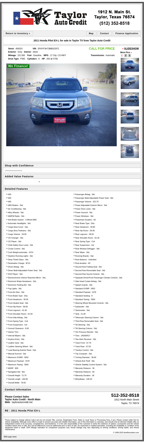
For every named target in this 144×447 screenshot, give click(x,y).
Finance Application (126, 33)
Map (91, 33)
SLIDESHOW (131, 48)
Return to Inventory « (18, 33)
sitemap (4, 443)
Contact (104, 33)
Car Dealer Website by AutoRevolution (129, 443)
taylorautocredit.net (22, 402)
